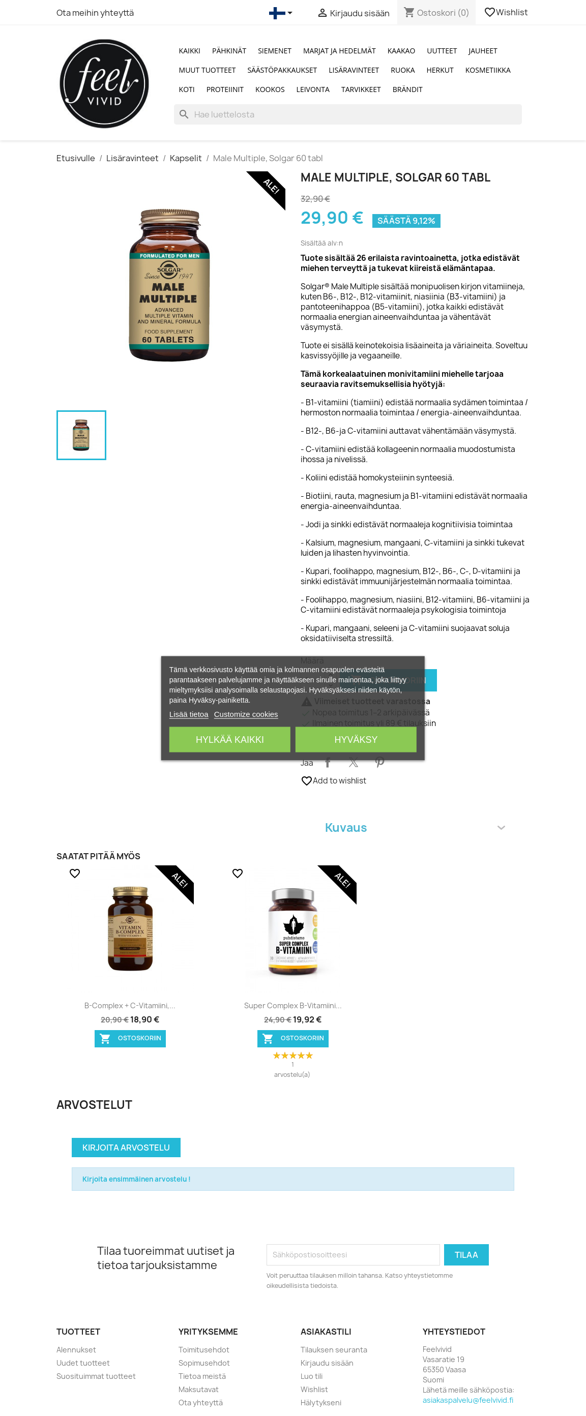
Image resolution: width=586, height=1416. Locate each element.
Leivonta (313, 89)
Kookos (270, 89)
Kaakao (402, 50)
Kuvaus (415, 827)
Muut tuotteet (207, 70)
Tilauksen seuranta (334, 1349)
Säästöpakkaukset (282, 70)
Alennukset (76, 1349)
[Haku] (348, 114)
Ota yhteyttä (201, 1402)
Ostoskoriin (130, 1039)
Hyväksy (356, 739)
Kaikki (189, 50)
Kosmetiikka (488, 70)
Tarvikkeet (361, 89)
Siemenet (274, 50)
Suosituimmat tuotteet (96, 1376)
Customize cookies (246, 713)
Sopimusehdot (204, 1363)
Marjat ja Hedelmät (339, 50)
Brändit (408, 89)
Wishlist (507, 12)
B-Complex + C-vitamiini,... (129, 1005)
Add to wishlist (333, 781)
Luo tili (312, 1376)
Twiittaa (353, 762)
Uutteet (442, 50)
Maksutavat (199, 1389)
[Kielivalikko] (282, 13)
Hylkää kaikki (230, 739)
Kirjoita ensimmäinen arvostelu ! (136, 1179)
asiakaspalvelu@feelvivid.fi (468, 1400)
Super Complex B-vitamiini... (293, 1005)
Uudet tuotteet (83, 1363)
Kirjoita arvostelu (126, 1147)
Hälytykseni (321, 1402)
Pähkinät (229, 50)
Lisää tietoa (189, 713)
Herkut (440, 70)
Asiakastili (326, 1331)
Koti (187, 89)
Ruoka (403, 70)
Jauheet (482, 50)
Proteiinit (225, 89)
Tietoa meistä (202, 1376)
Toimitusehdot (204, 1349)
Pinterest (379, 762)
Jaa (327, 762)
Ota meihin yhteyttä (95, 12)
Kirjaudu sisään (327, 1363)
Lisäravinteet (354, 70)
